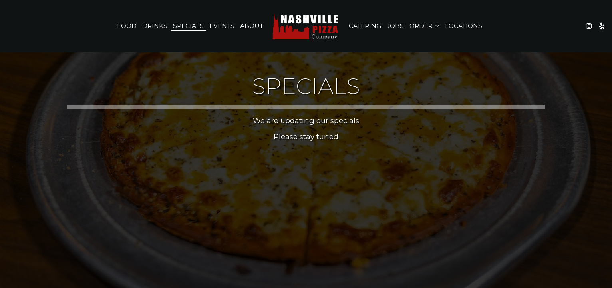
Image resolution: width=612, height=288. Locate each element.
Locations (463, 26)
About (251, 26)
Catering (365, 26)
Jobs (395, 26)
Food (127, 26)
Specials (188, 26)
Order (424, 26)
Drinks (154, 26)
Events (221, 26)
